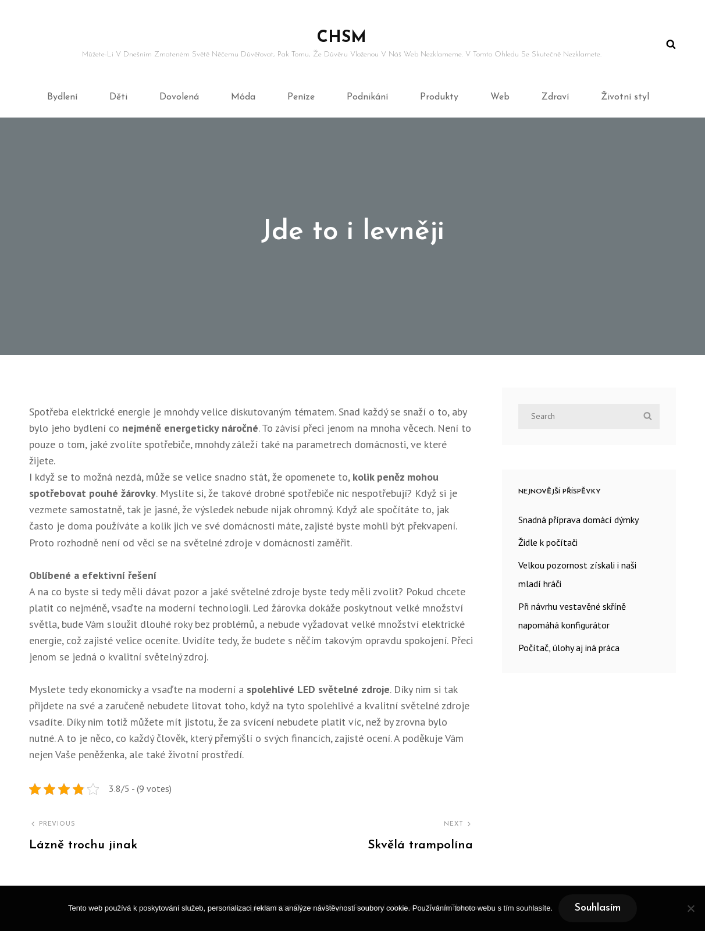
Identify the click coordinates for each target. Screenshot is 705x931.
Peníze (301, 97)
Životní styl (625, 97)
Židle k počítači (548, 542)
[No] (690, 908)
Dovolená (179, 97)
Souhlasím (598, 908)
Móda (243, 97)
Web (500, 97)
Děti (118, 97)
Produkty (439, 97)
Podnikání (367, 97)
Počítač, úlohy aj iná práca (568, 647)
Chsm (341, 38)
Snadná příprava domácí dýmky (578, 519)
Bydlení (62, 97)
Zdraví (555, 97)
